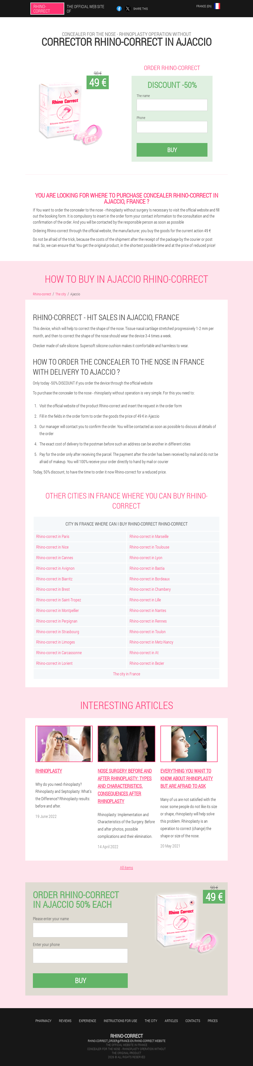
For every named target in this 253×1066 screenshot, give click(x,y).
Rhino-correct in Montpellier (57, 610)
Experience (87, 1020)
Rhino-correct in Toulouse (149, 547)
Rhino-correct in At (144, 652)
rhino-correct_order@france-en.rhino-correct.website (126, 1041)
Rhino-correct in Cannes (54, 557)
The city (151, 1020)
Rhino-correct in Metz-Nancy (151, 642)
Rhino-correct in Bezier (147, 663)
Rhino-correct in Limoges (55, 642)
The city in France (126, 673)
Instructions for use (120, 1020)
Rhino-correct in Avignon (55, 568)
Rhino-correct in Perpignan (56, 621)
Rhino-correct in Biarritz (54, 578)
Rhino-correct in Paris (52, 536)
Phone (141, 118)
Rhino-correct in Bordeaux (150, 578)
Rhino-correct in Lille (145, 599)
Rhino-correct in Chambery (150, 589)
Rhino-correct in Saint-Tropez (58, 599)
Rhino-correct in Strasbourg (57, 631)
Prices (213, 1020)
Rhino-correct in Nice (52, 547)
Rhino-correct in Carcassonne (59, 652)
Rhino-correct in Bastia (147, 568)
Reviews (65, 1020)
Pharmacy (43, 1020)
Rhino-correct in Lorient (54, 663)
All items (126, 867)
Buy (172, 150)
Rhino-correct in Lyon (146, 557)
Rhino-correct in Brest (53, 589)
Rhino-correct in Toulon (148, 631)
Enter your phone (46, 944)
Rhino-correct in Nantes (148, 610)
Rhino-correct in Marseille (149, 536)
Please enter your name (51, 919)
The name (143, 96)
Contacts (192, 1020)
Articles (171, 1020)
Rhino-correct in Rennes (148, 621)
